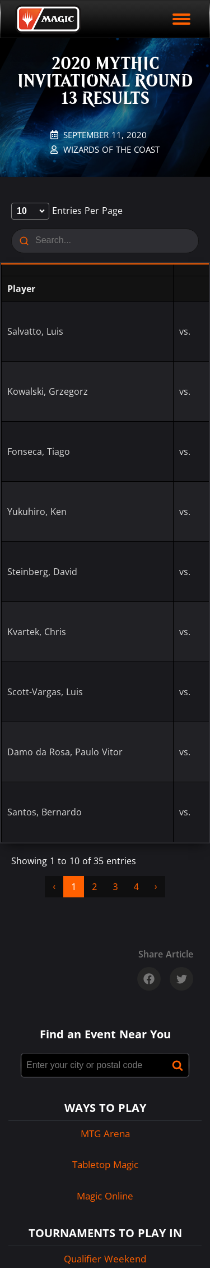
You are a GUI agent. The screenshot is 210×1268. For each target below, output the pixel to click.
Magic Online (105, 1195)
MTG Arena (105, 1133)
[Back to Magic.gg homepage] (48, 19)
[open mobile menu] (181, 19)
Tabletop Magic (105, 1164)
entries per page (67, 210)
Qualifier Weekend (105, 1258)
